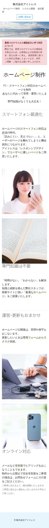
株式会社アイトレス (24, 4)
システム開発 (28, 8)
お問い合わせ (24, 17)
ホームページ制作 (11, 8)
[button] (3, 29)
